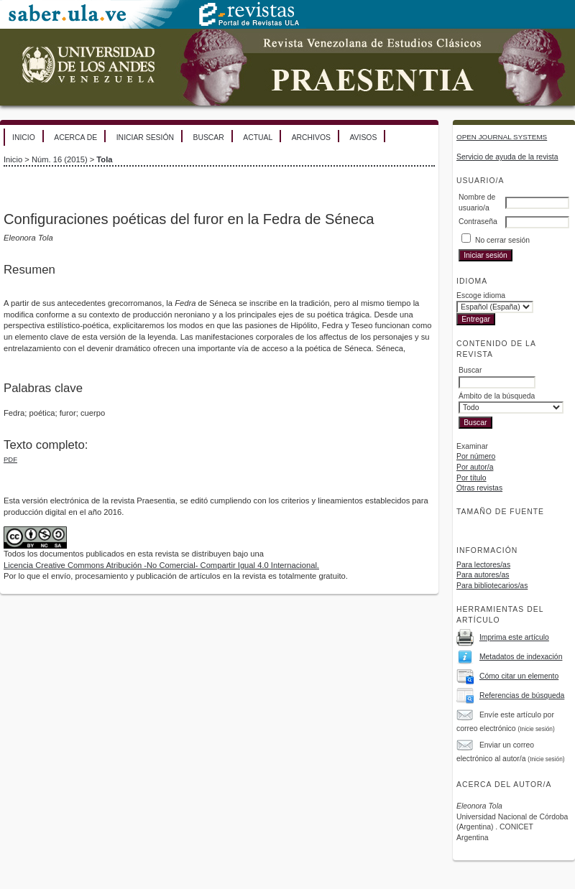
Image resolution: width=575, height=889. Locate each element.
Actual (257, 137)
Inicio (23, 137)
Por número (475, 456)
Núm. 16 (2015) (60, 159)
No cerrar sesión (502, 240)
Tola (104, 159)
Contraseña (478, 221)
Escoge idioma (480, 295)
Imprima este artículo (514, 637)
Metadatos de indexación (521, 657)
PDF (10, 459)
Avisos (363, 137)
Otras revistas (479, 488)
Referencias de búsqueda (521, 695)
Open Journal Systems (501, 137)
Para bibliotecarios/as (492, 586)
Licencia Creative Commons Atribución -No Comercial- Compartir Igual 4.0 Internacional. (161, 565)
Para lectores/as (483, 565)
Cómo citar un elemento (518, 676)
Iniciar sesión (145, 137)
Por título (471, 478)
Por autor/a (474, 467)
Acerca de (75, 137)
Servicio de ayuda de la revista (507, 157)
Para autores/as (482, 575)
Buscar (208, 137)
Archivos (311, 137)
